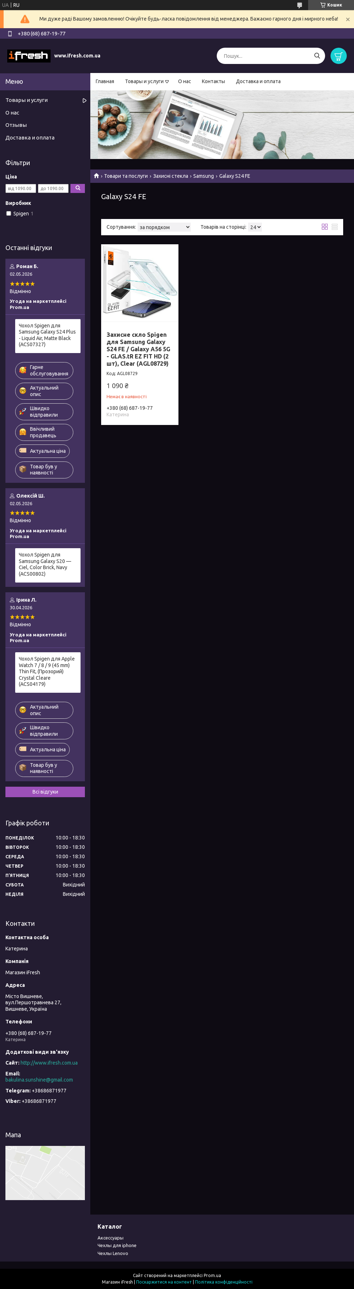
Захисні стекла (170, 176)
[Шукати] (317, 56)
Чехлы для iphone (117, 1245)
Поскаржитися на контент (164, 1282)
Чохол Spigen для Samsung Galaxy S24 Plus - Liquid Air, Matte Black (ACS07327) (47, 335)
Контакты (213, 81)
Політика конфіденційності (223, 1282)
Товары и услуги (144, 81)
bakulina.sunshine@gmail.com (39, 1080)
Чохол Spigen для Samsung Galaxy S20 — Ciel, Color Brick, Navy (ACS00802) (45, 564)
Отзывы (16, 125)
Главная (105, 81)
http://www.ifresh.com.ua (49, 1063)
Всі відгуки (45, 792)
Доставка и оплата (258, 81)
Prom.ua (212, 1275)
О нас (184, 81)
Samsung (203, 176)
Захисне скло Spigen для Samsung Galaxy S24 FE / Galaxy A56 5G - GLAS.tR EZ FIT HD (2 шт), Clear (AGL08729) (138, 349)
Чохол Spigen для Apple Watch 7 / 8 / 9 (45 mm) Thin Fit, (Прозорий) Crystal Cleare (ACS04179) (47, 671)
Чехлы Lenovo (113, 1253)
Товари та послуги (126, 176)
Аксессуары (111, 1237)
